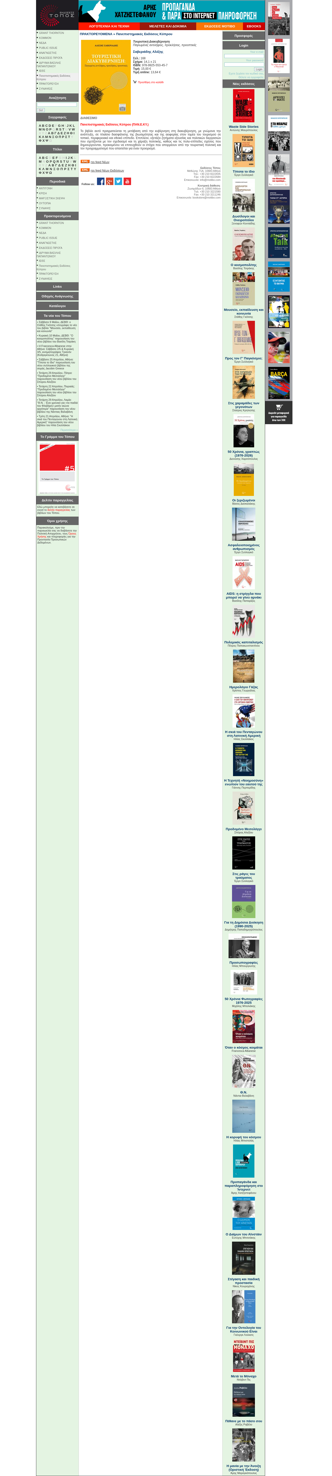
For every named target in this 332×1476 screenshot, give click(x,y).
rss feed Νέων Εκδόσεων (107, 170)
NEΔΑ (42, 42)
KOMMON (45, 37)
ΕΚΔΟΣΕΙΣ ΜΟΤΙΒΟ (219, 26)
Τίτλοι (57, 149)
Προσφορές (244, 36)
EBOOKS (254, 26)
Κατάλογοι (57, 306)
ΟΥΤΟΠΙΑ (45, 203)
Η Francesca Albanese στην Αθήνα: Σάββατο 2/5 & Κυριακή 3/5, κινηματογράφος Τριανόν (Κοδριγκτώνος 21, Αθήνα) (55, 350)
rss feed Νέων (100, 162)
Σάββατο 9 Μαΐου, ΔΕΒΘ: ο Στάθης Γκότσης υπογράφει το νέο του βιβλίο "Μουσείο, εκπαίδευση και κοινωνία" (57, 327)
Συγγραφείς (57, 117)
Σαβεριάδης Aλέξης (148, 52)
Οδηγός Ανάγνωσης (57, 296)
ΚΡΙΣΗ (43, 193)
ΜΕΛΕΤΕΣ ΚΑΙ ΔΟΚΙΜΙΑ (168, 26)
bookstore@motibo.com (206, 197)
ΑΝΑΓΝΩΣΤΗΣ (48, 52)
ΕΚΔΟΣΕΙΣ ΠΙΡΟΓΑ (50, 57)
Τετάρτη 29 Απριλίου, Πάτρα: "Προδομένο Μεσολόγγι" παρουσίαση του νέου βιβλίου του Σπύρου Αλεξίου (56, 377)
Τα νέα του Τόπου (57, 316)
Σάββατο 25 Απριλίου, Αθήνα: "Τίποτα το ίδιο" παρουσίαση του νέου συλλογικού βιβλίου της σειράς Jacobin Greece (56, 364)
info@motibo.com (210, 179)
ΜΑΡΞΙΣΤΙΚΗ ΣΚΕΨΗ (52, 198)
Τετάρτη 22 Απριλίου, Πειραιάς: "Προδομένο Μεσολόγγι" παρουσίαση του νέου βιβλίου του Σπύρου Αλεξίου (56, 391)
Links (57, 286)
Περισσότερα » (69, 429)
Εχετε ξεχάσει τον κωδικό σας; (246, 73)
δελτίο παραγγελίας (58, 509)
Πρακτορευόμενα (57, 216)
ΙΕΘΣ (42, 70)
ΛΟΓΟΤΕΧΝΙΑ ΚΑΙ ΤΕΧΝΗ (109, 26)
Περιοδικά (57, 181)
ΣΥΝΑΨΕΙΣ (45, 88)
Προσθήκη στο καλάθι (148, 82)
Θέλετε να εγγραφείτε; (251, 77)
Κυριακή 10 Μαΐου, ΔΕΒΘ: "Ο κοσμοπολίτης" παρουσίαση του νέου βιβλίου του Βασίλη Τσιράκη (56, 338)
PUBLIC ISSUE (48, 47)
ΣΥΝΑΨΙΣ (45, 208)
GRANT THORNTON (51, 32)
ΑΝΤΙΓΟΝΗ (45, 188)
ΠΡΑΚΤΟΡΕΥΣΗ (48, 83)
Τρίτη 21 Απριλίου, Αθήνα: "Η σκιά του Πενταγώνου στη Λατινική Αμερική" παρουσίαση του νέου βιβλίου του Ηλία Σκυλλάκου (57, 421)
